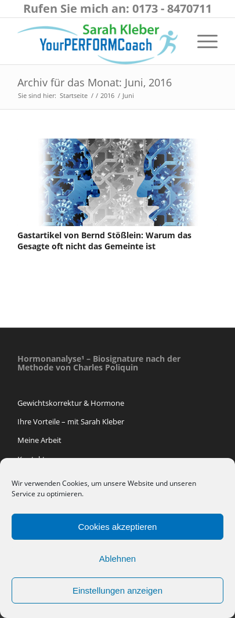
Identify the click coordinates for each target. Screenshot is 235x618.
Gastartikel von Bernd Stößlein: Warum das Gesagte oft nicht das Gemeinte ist (104, 241)
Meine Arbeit (39, 440)
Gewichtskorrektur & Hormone (70, 403)
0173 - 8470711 (172, 8)
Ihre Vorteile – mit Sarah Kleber (70, 421)
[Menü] (202, 41)
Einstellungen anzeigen (117, 590)
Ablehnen (117, 559)
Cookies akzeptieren (117, 527)
